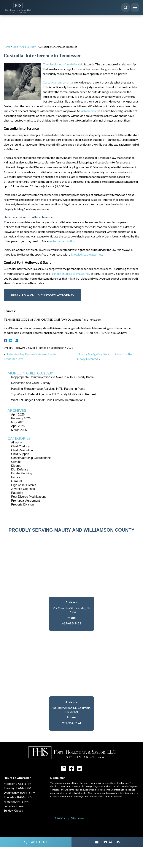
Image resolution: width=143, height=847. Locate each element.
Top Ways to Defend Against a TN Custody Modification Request (53, 394)
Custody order (88, 111)
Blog (15, 46)
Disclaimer (78, 818)
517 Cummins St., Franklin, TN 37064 (71, 610)
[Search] (125, 7)
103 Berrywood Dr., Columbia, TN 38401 (71, 709)
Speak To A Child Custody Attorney (42, 295)
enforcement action (62, 241)
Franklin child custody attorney (70, 273)
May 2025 (17, 422)
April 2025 (18, 426)
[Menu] (135, 7)
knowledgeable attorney (86, 254)
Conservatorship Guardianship (31, 457)
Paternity (17, 492)
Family (15, 477)
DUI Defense (19, 469)
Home (7, 46)
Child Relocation (22, 450)
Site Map (60, 818)
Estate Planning (21, 473)
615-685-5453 (71, 623)
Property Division (22, 504)
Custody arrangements (57, 82)
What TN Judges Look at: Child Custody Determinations (48, 400)
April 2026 (18, 414)
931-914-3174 (71, 723)
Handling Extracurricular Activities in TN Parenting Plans (48, 388)
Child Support (20, 454)
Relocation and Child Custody (30, 383)
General (16, 481)
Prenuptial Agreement (25, 500)
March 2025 (19, 430)
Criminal (16, 461)
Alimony (16, 442)
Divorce (16, 465)
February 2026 (21, 418)
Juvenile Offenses (23, 488)
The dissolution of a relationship (63, 64)
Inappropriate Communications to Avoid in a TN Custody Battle (52, 377)
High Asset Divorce (23, 485)
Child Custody (28, 46)
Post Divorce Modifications (28, 496)
